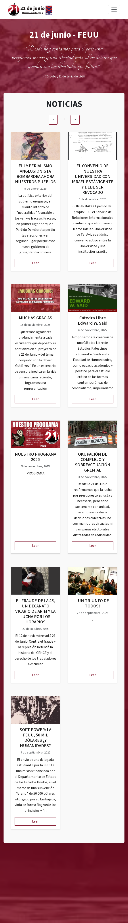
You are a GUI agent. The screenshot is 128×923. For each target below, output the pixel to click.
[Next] (75, 120)
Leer (35, 263)
